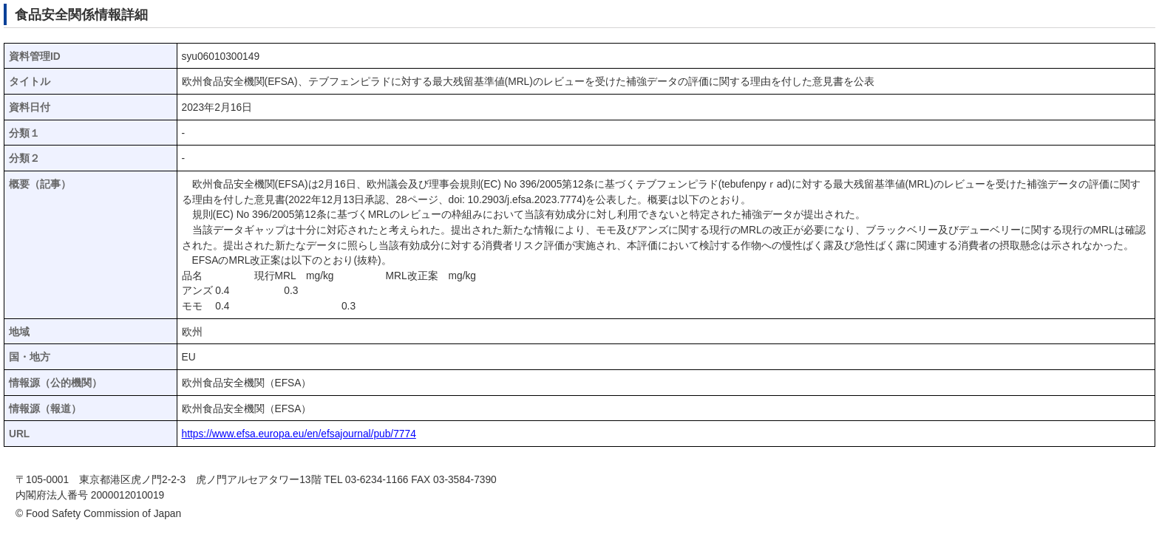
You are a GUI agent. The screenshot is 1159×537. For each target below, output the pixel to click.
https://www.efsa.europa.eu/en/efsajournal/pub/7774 (299, 433)
